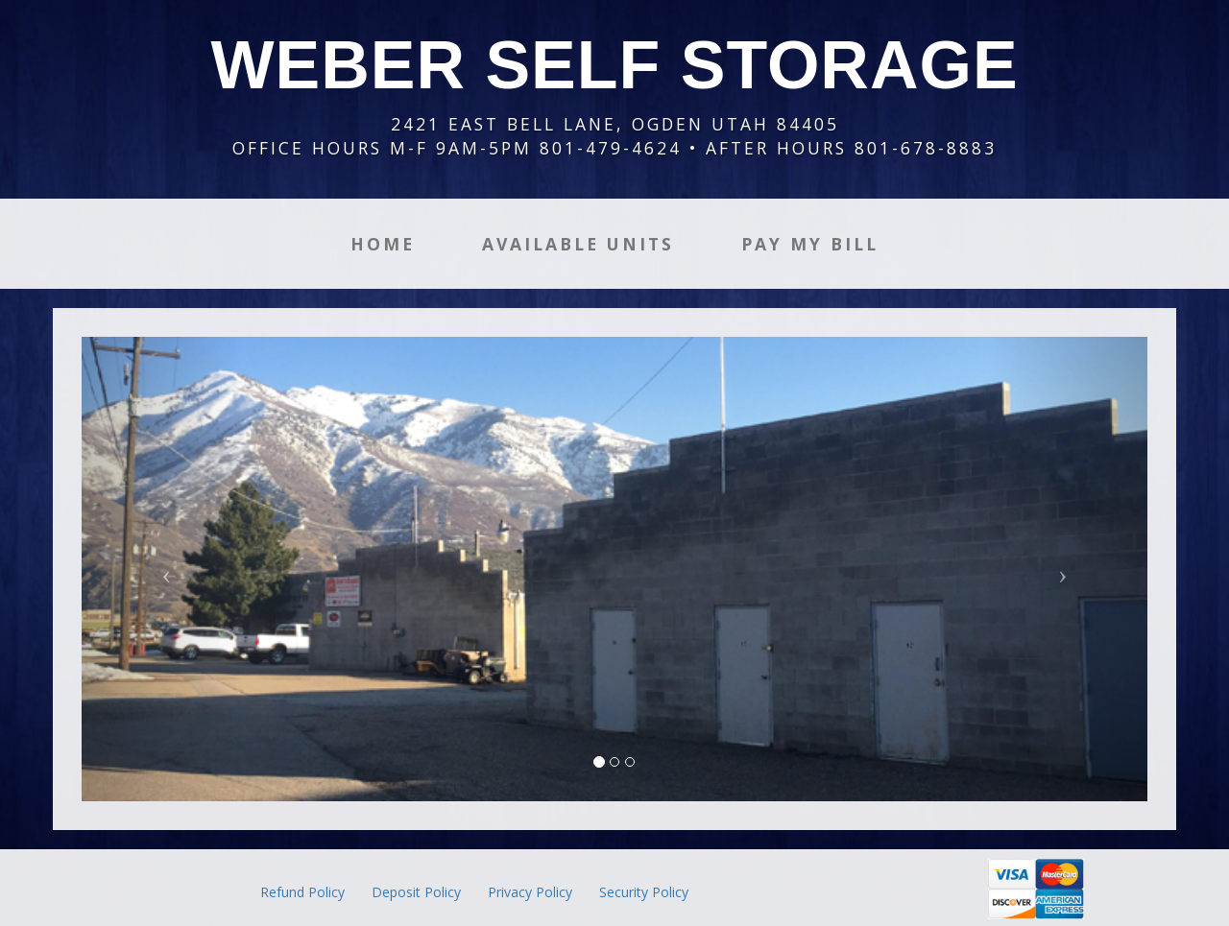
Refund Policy (302, 892)
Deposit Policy (416, 892)
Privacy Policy (530, 892)
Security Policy (643, 892)
